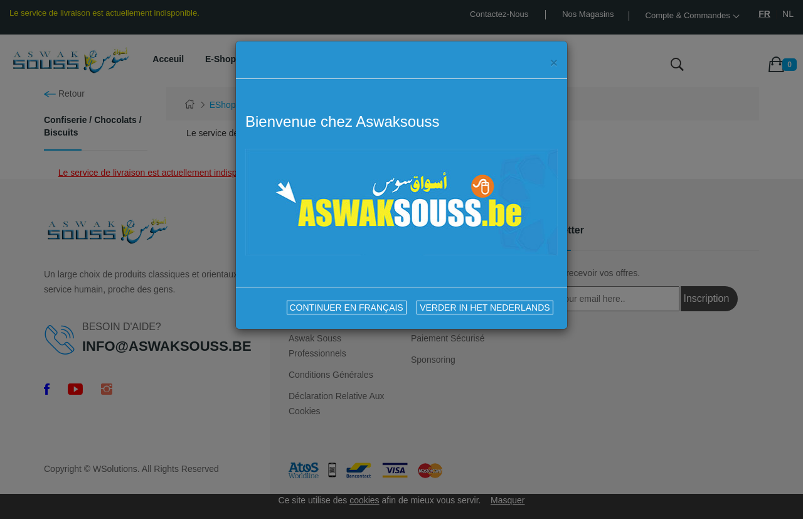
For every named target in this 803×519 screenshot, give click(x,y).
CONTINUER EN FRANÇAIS (346, 307)
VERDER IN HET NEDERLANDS (484, 307)
